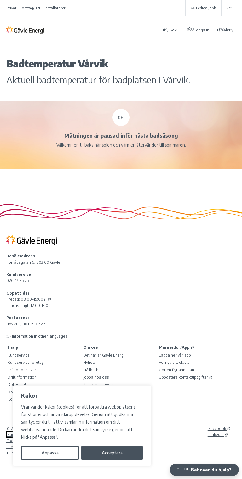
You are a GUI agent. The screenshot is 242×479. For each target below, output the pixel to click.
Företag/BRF (30, 8)
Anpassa (50, 452)
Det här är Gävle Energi (103, 355)
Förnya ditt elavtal (175, 362)
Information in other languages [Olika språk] (39, 336)
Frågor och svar (22, 369)
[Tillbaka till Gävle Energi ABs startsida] (81, 30)
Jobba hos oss (96, 377)
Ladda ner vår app (175, 355)
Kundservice (19, 355)
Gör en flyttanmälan (176, 369)
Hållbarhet (92, 369)
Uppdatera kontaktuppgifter (186, 377)
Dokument (17, 384)
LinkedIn (218, 434)
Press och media (98, 384)
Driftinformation (22, 377)
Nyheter (90, 362)
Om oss (90, 347)
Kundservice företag (26, 362)
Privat (11, 8)
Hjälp (13, 347)
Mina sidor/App (176, 347)
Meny (225, 29)
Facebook (219, 428)
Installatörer (54, 8)
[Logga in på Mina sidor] (198, 29)
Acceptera (112, 452)
